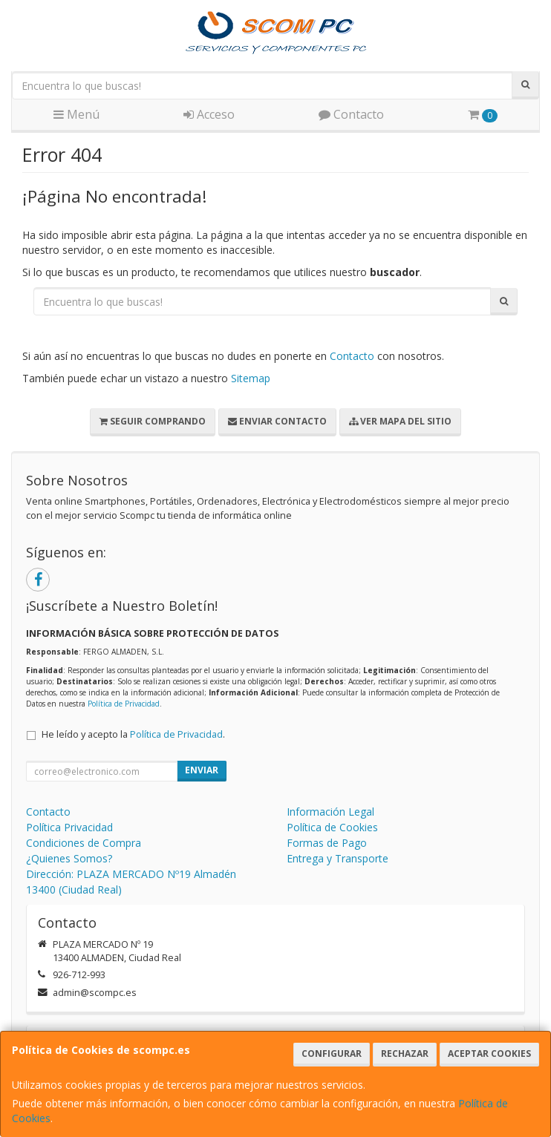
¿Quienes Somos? (69, 858)
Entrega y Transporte (337, 858)
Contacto (351, 114)
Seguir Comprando (153, 421)
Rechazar (404, 1053)
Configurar (331, 1053)
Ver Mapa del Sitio (400, 421)
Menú (76, 114)
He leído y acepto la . (133, 734)
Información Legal (330, 812)
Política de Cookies (332, 827)
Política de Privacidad (124, 703)
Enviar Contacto (277, 421)
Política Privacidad (69, 827)
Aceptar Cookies (489, 1053)
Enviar (201, 770)
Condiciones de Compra (83, 843)
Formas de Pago (327, 843)
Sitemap (250, 378)
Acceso (209, 114)
